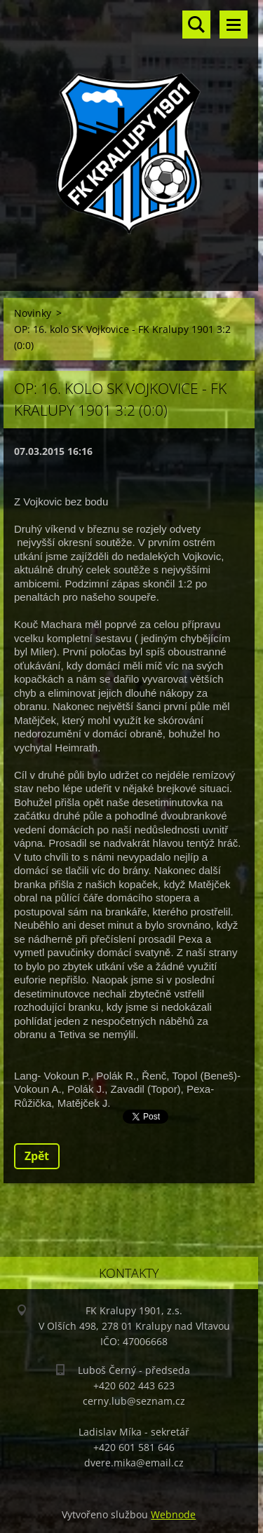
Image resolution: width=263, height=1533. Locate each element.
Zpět (37, 1156)
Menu (234, 25)
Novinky (32, 313)
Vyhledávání (196, 25)
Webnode (173, 1514)
